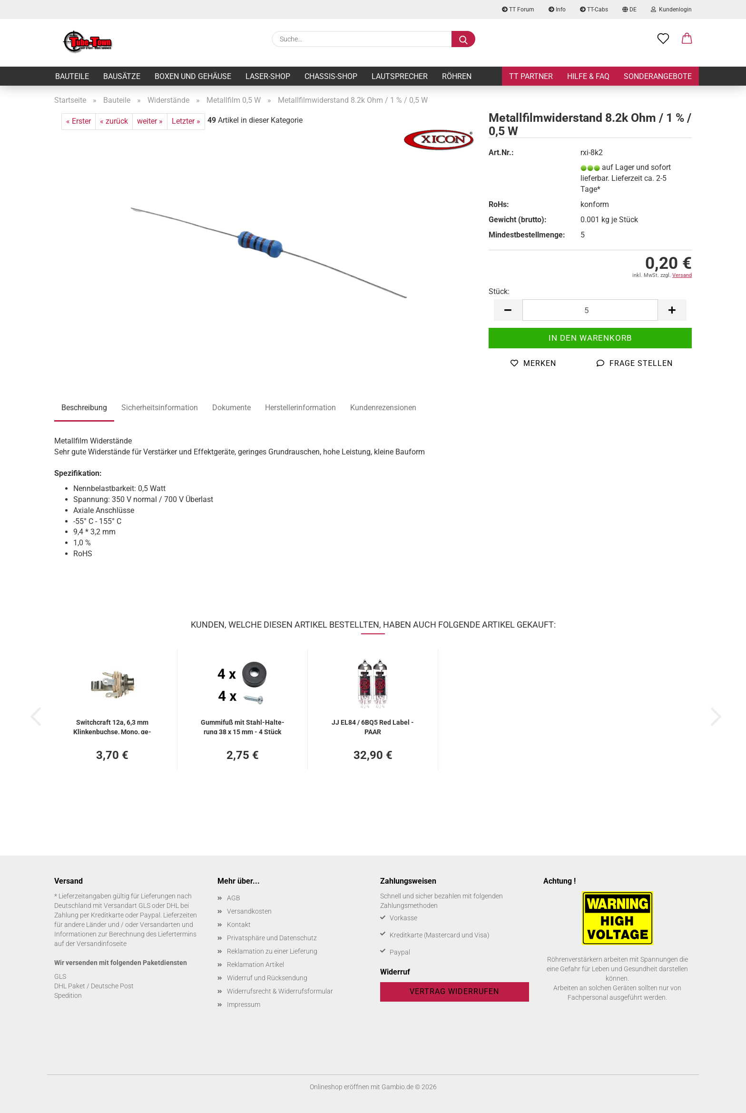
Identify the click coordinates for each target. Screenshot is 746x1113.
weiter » (150, 121)
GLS (60, 976)
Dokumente (231, 407)
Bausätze (121, 76)
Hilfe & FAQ (588, 76)
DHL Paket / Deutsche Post (94, 986)
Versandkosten (249, 911)
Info (557, 9)
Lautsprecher (400, 76)
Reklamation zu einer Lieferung (272, 951)
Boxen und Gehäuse (193, 76)
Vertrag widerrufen (454, 991)
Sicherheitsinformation (159, 407)
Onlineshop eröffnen (339, 1087)
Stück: (499, 291)
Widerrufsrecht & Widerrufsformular (280, 991)
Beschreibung (84, 407)
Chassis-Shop (330, 76)
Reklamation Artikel (255, 964)
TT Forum (518, 9)
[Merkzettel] (663, 39)
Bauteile (72, 76)
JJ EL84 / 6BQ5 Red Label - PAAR (373, 726)
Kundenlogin (671, 9)
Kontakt (239, 924)
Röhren (456, 76)
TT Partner (531, 76)
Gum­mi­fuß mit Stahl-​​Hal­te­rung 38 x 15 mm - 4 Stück (243, 726)
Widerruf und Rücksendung (267, 978)
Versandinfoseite (102, 943)
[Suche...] (463, 39)
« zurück (114, 121)
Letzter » (186, 121)
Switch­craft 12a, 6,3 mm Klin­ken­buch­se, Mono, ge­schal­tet (112, 726)
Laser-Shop (267, 76)
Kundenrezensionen (383, 407)
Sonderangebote (658, 76)
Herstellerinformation (300, 407)
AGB (233, 898)
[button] (687, 39)
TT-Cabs (594, 9)
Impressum (243, 1004)
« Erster (78, 121)
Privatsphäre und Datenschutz (272, 938)
